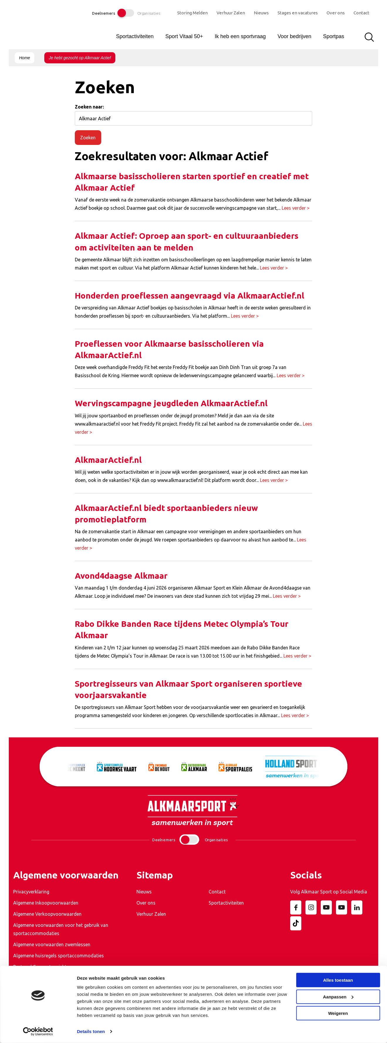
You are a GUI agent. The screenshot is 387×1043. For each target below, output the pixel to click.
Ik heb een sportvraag (240, 36)
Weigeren (338, 1013)
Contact (361, 12)
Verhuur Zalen (231, 12)
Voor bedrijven (294, 36)
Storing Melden (192, 12)
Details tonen (91, 1031)
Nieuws (261, 12)
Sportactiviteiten (134, 36)
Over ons (336, 12)
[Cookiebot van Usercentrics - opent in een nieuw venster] (38, 1031)
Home (24, 57)
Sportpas (333, 36)
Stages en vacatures (298, 12)
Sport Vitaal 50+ (184, 36)
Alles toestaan (338, 980)
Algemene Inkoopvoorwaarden (45, 902)
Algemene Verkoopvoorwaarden (47, 914)
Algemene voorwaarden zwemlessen (51, 944)
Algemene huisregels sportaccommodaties (58, 955)
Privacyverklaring (31, 891)
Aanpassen (338, 996)
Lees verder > (296, 208)
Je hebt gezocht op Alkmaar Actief (80, 57)
